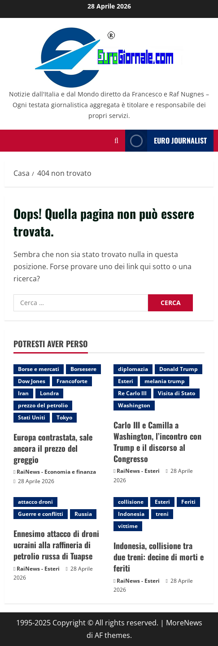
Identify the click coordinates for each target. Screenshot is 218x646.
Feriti (188, 502)
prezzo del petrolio (43, 405)
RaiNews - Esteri (138, 471)
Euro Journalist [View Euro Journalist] (166, 141)
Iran (23, 393)
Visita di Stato (176, 393)
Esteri (125, 381)
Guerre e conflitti (40, 514)
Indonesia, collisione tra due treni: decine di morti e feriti (158, 557)
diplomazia (133, 369)
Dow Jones (31, 381)
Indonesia (131, 514)
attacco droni (35, 502)
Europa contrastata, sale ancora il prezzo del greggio (52, 448)
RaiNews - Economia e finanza (56, 472)
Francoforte (72, 381)
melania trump (164, 381)
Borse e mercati (38, 369)
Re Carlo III (132, 393)
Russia (83, 514)
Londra (49, 393)
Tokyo (64, 417)
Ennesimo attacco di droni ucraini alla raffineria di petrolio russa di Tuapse (56, 545)
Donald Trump (178, 369)
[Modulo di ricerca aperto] (116, 140)
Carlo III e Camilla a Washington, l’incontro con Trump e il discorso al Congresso (157, 442)
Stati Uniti (31, 417)
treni (162, 514)
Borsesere (83, 369)
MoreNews (184, 623)
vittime (128, 526)
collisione (131, 502)
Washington (134, 405)
